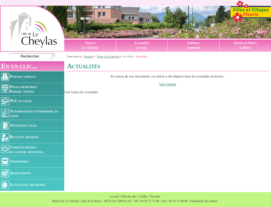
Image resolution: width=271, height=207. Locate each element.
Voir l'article (167, 84)
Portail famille (18, 77)
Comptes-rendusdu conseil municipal (22, 149)
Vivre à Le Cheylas (108, 56)
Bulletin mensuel (20, 137)
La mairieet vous (141, 45)
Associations (16, 173)
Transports (15, 162)
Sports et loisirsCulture (245, 45)
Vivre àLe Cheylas (90, 45)
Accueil (88, 56)
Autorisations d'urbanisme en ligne (29, 113)
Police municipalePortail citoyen (19, 89)
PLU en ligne (16, 101)
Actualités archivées (23, 185)
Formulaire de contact (203, 201)
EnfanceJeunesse (193, 45)
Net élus (155, 196)
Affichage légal (19, 126)
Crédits (142, 196)
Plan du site (128, 196)
